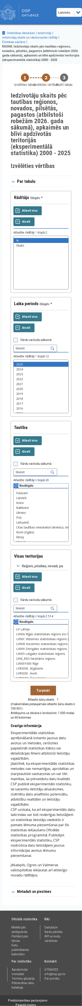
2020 (41, 388)
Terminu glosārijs (23, 978)
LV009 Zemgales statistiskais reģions (41, 648)
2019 (41, 393)
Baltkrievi (41, 507)
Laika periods (26, 303)
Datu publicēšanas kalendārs (20, 950)
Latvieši (41, 497)
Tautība (20, 427)
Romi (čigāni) (41, 532)
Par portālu (52, 978)
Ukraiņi (41, 512)
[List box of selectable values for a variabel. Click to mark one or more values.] (41, 262)
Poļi (41, 517)
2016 (41, 408)
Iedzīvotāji (44, 33)
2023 (41, 374)
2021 (41, 383)
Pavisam (41, 493)
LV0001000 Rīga (41, 663)
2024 (41, 369)
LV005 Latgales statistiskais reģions (41, 653)
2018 (41, 398)
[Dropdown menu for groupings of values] (41, 566)
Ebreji (41, 537)
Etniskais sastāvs (13, 42)
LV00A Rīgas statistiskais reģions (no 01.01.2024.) (41, 634)
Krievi (41, 502)
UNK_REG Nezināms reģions (41, 658)
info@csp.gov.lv (55, 974)
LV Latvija (41, 629)
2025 (41, 364)
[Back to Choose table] (25, 80)
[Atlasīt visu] (27, 210)
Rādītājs (21, 197)
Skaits (41, 245)
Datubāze (51, 927)
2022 (41, 379)
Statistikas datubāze (21, 33)
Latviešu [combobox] (64, 12)
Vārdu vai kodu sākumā (36, 340)
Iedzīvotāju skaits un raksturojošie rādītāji (30, 37)
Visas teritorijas (28, 556)
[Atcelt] (24, 221)
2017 (41, 403)
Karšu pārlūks (54, 932)
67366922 (51, 969)
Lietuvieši (41, 522)
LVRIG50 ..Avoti (41, 673)
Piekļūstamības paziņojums (27, 1000)
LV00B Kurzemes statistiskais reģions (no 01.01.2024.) (41, 643)
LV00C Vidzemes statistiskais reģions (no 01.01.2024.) (41, 639)
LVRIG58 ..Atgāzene (41, 668)
